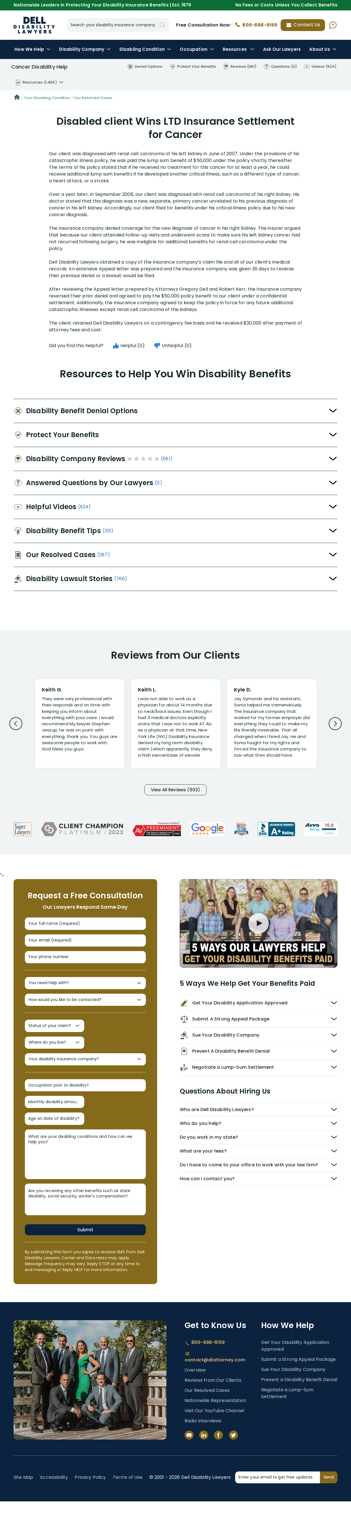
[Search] (162, 25)
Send (329, 1496)
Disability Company (85, 49)
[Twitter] (233, 1453)
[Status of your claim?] (54, 1036)
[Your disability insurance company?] (85, 1072)
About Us (322, 49)
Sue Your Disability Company (293, 1388)
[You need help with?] (85, 990)
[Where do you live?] (54, 1054)
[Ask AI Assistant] (332, 25)
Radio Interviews (203, 1439)
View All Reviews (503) (175, 790)
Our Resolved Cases (93, 97)
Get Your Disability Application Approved (295, 1364)
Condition (145, 49)
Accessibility (54, 1496)
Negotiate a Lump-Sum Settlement (287, 1411)
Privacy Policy (90, 1496)
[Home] (17, 98)
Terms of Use (128, 1496)
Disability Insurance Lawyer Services (34, 25)
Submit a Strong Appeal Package (298, 1378)
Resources (239, 49)
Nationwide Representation (215, 1419)
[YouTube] (189, 1453)
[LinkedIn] (203, 1453)
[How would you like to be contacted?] (85, 1008)
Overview (195, 1388)
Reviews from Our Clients (213, 1399)
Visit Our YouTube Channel (214, 1429)
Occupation (197, 49)
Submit (85, 1248)
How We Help (32, 49)
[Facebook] (218, 1453)
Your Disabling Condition (47, 97)
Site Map (23, 1496)
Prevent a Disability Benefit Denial (299, 1398)
